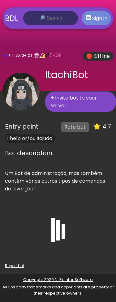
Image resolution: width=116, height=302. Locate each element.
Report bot (14, 265)
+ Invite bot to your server (74, 101)
